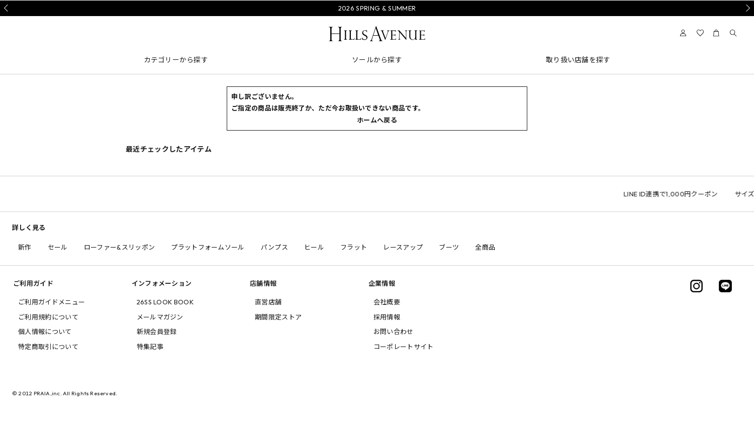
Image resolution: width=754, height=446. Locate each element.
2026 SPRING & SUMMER (377, 8)
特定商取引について (48, 347)
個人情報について (45, 331)
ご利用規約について (48, 317)
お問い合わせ (393, 331)
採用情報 (386, 317)
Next (746, 8)
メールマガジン (160, 317)
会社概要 (386, 302)
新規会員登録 (157, 331)
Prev (7, 8)
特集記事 (150, 347)
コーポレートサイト (403, 347)
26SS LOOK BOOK (165, 302)
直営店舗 (268, 302)
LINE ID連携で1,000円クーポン (701, 194)
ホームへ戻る (377, 120)
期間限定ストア (278, 317)
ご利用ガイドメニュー (51, 302)
